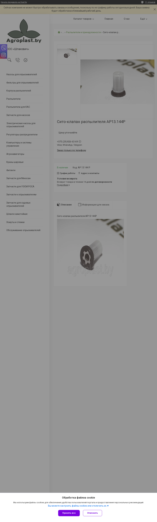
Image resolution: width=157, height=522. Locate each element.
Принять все (69, 513)
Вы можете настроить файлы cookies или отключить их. (77, 505)
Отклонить (92, 513)
